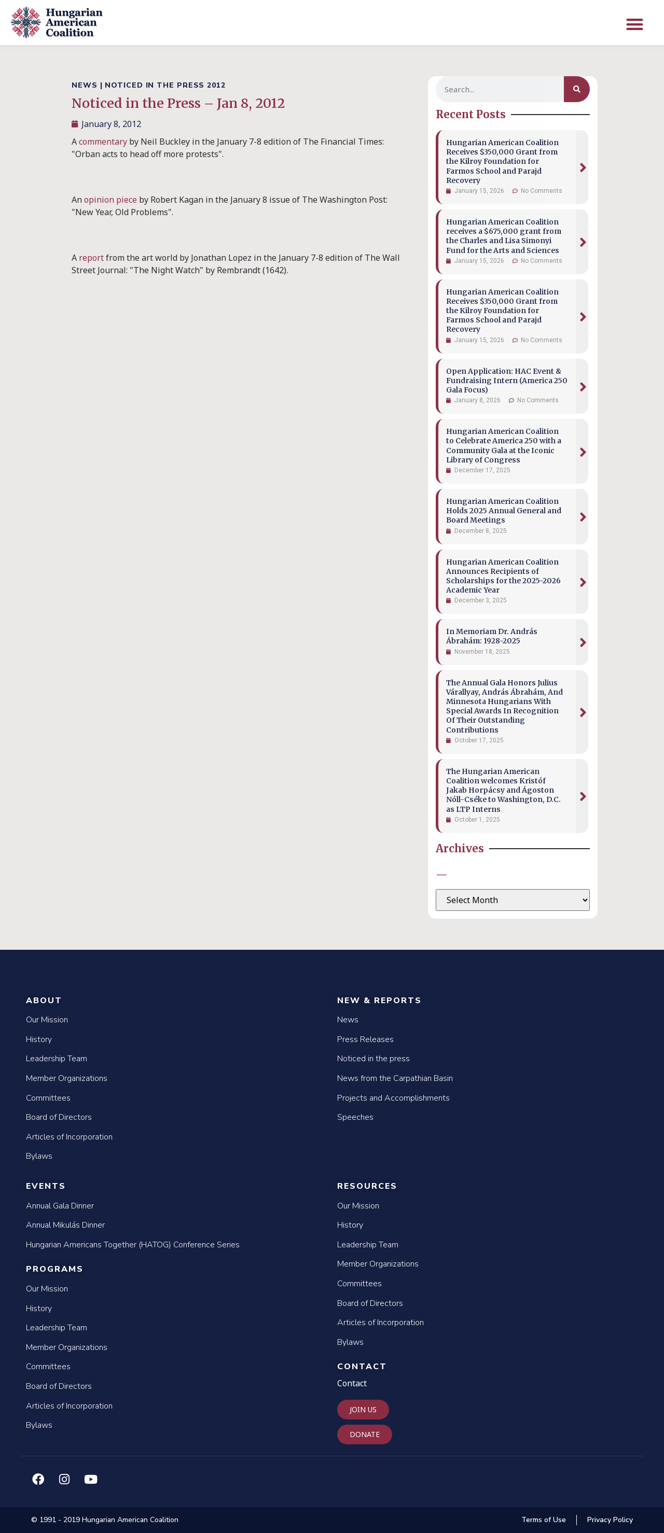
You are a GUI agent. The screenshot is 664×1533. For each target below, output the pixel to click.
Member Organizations (66, 1078)
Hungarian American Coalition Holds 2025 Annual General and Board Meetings (503, 511)
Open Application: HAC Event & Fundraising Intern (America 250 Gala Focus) (507, 381)
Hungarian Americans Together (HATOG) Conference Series (133, 1244)
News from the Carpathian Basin (395, 1078)
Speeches (355, 1117)
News (347, 1019)
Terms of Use (543, 1520)
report (91, 257)
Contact (362, 1366)
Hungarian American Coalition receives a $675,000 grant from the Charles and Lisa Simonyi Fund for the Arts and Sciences (503, 236)
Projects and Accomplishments (393, 1098)
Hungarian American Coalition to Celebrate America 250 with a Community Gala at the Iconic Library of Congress (503, 446)
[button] (634, 24)
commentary (103, 141)
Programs (55, 1269)
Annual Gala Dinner (60, 1206)
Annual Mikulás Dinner (65, 1225)
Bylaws (39, 1156)
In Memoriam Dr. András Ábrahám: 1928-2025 (491, 636)
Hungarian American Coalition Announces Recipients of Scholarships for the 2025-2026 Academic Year (503, 576)
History (39, 1039)
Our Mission (47, 1019)
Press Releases (365, 1039)
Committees (48, 1098)
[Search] (577, 89)
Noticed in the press (373, 1058)
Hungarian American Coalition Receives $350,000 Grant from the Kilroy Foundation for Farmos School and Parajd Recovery (502, 161)
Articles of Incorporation (69, 1137)
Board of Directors (59, 1117)
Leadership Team (56, 1058)
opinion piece (110, 199)
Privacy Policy (610, 1520)
